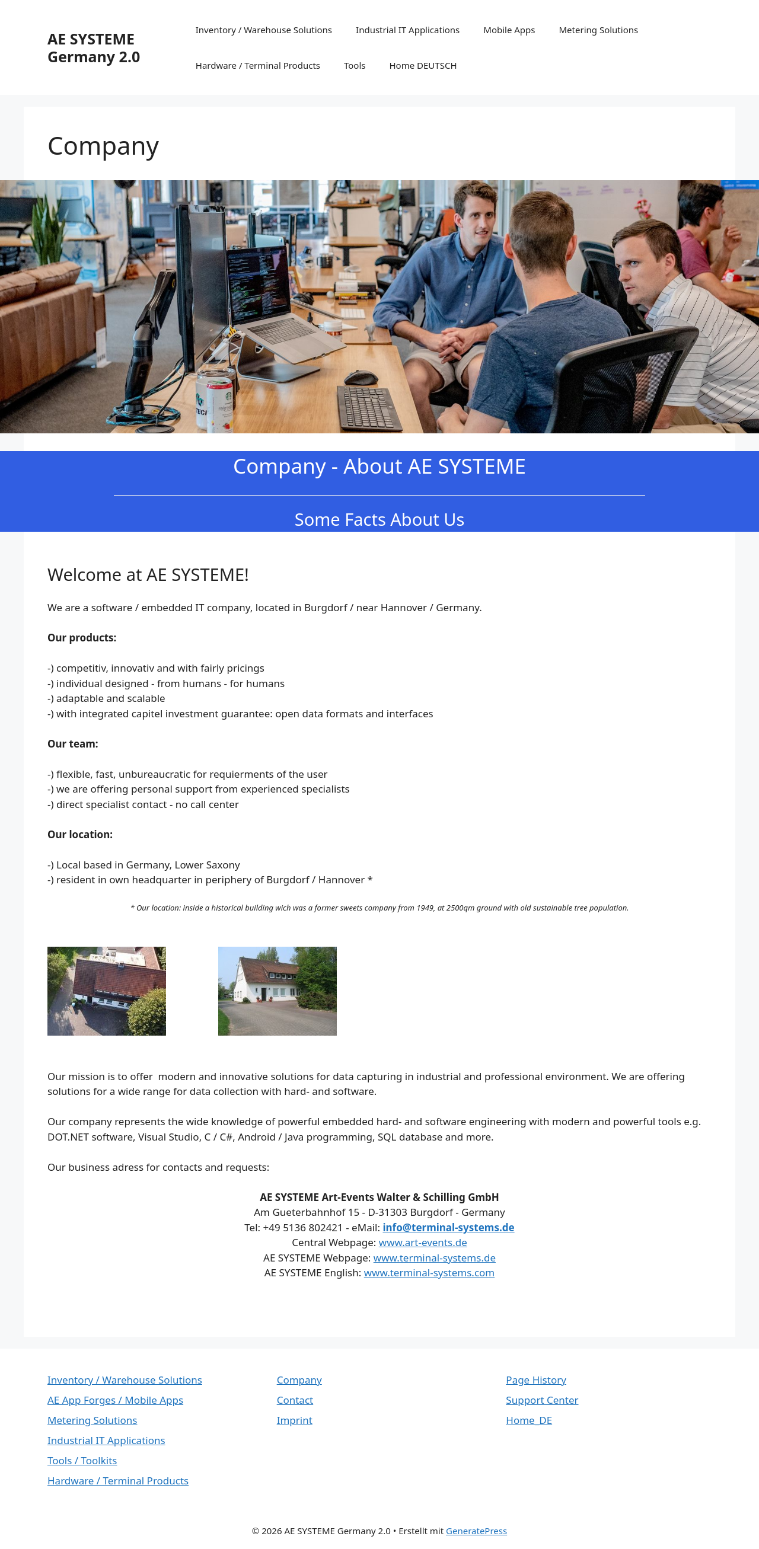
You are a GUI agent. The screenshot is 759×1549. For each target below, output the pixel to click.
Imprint (294, 1420)
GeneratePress (476, 1531)
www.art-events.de (423, 1242)
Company (299, 1380)
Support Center (542, 1400)
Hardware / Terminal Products (258, 65)
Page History (536, 1380)
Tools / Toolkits (82, 1460)
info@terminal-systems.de (448, 1227)
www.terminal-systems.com (429, 1272)
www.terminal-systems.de (435, 1257)
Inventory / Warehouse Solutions (264, 30)
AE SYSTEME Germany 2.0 (93, 47)
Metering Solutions (599, 30)
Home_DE (529, 1420)
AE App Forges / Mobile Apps (115, 1400)
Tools (355, 65)
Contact (295, 1400)
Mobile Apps (509, 30)
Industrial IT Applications (408, 30)
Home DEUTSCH (423, 65)
